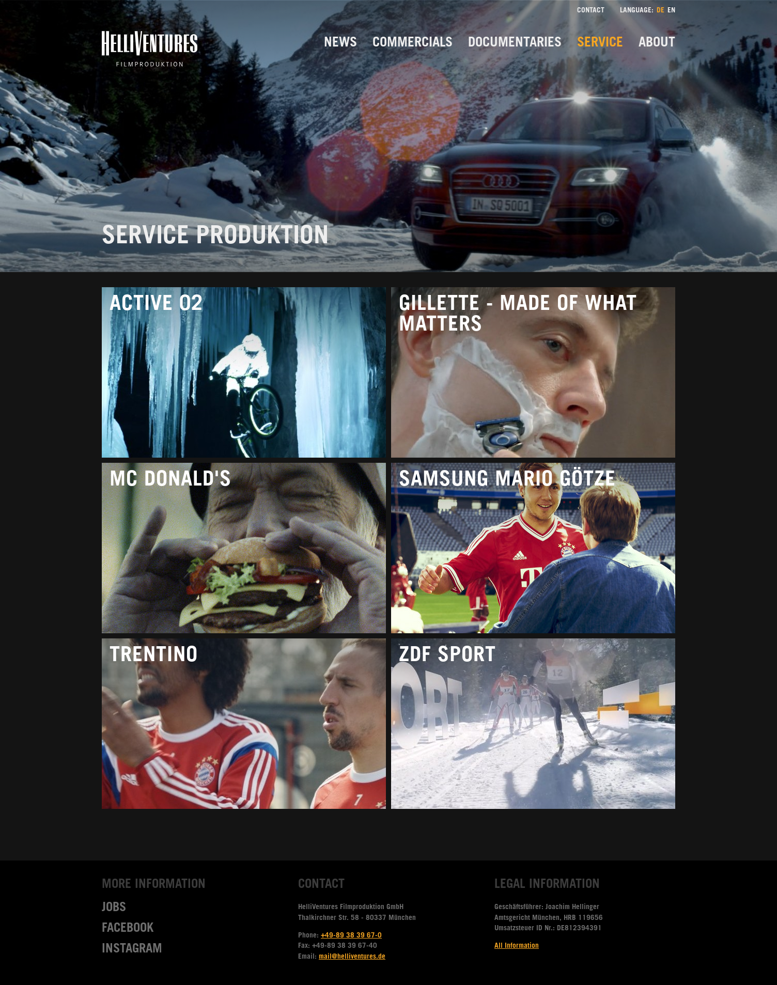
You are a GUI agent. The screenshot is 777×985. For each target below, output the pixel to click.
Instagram (132, 950)
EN (671, 10)
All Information (516, 946)
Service (600, 43)
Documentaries (515, 43)
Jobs (114, 908)
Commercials (412, 43)
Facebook (127, 929)
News (340, 43)
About (657, 43)
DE (660, 10)
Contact (590, 10)
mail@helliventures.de (352, 957)
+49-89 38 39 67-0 (351, 936)
